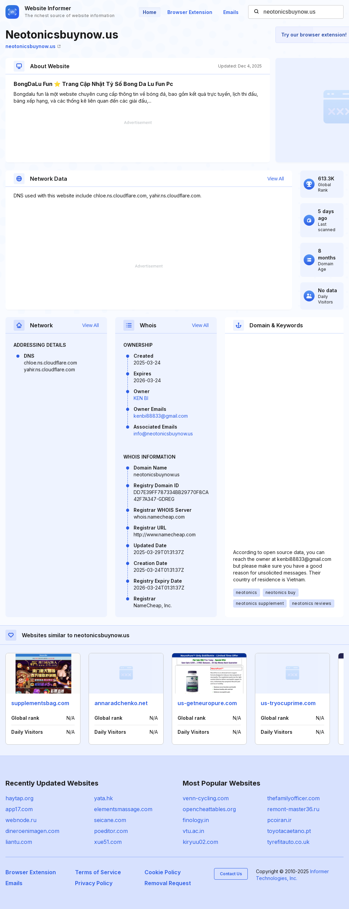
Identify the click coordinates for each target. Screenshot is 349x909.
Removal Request (168, 883)
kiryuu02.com (200, 841)
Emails (231, 12)
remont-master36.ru (293, 809)
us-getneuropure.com (207, 703)
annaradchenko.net (121, 703)
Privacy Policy (93, 883)
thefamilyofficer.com (293, 798)
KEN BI (141, 398)
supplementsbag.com (40, 703)
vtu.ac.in (193, 831)
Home (149, 12)
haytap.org (19, 798)
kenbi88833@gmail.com (161, 416)
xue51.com (108, 841)
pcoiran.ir (279, 820)
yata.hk (103, 798)
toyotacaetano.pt (289, 831)
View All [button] (275, 178)
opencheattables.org (209, 809)
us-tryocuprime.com (288, 703)
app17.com (19, 809)
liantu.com (18, 841)
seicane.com (110, 820)
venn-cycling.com (206, 798)
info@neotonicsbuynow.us (163, 433)
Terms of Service (98, 872)
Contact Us (231, 873)
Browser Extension (189, 12)
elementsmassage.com (123, 809)
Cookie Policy (163, 872)
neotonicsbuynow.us (33, 46)
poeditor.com (111, 831)
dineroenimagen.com (32, 831)
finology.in (196, 820)
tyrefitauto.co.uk (288, 841)
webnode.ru (20, 820)
